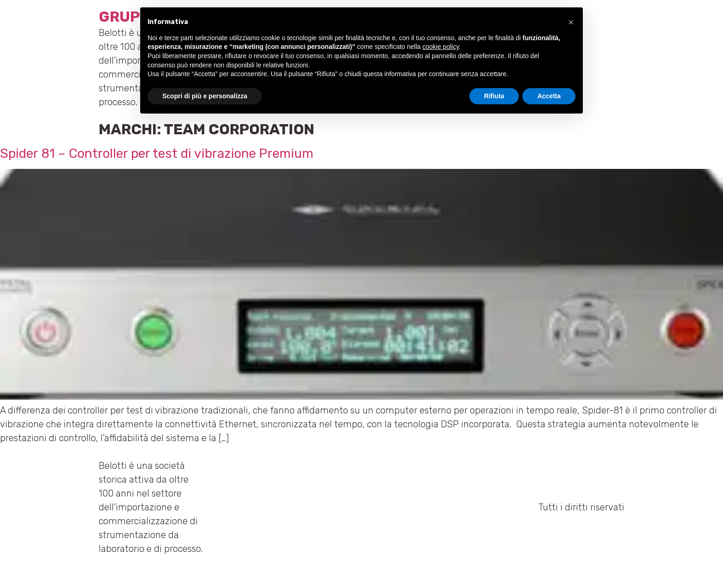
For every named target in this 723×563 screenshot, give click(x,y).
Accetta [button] (549, 96)
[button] (570, 22)
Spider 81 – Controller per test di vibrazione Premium (157, 153)
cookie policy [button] (440, 46)
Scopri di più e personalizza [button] (204, 96)
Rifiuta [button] (494, 96)
